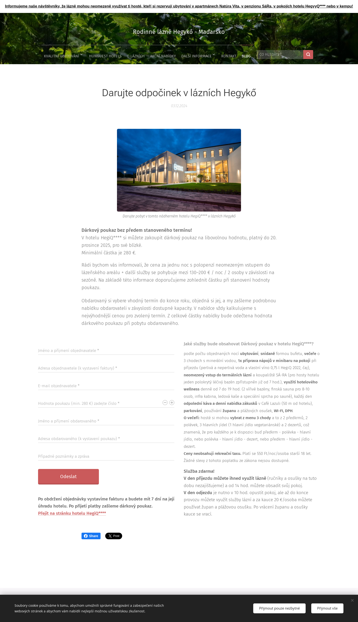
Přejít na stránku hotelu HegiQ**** (72, 513)
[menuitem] (54, 54)
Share (91, 536)
